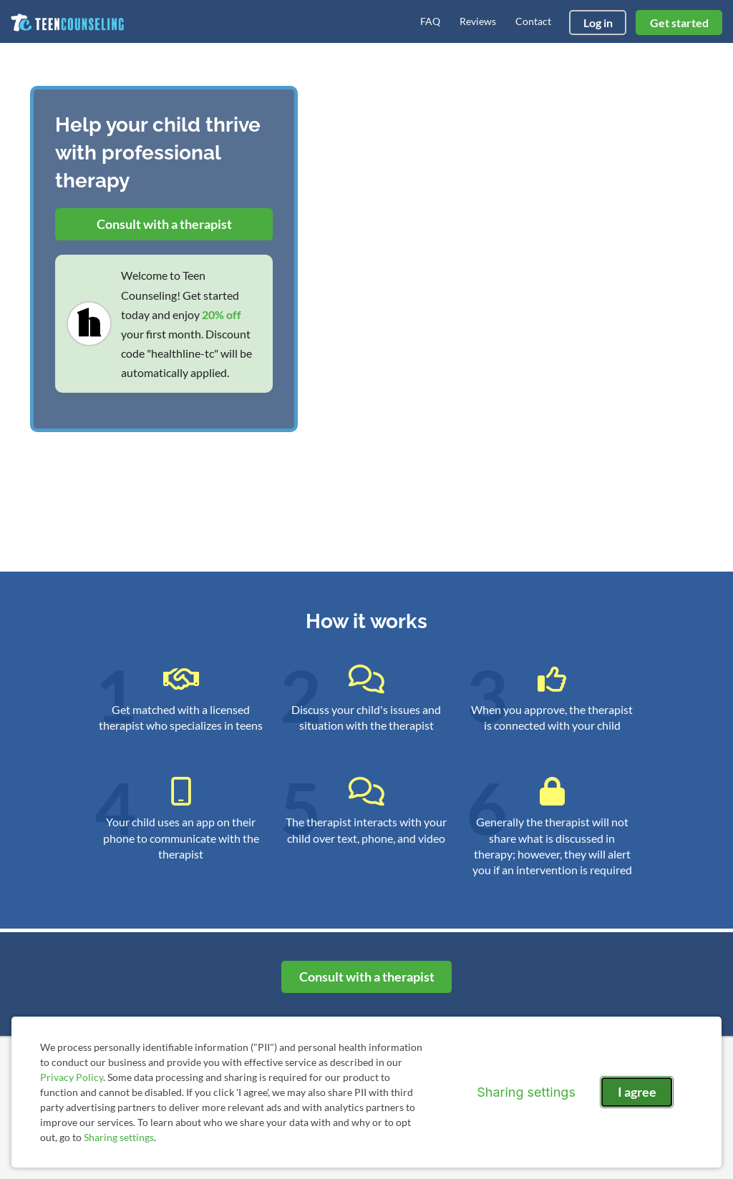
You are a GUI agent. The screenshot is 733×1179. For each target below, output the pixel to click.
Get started (679, 22)
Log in (598, 22)
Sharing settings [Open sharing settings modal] (526, 1092)
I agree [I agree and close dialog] (637, 1092)
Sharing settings (119, 1137)
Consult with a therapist (164, 224)
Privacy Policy (71, 1077)
